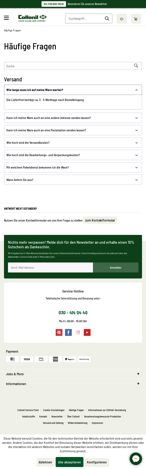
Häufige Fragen (76, 410)
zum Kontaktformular (100, 220)
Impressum (97, 422)
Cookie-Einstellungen (53, 410)
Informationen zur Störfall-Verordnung (107, 410)
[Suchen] (107, 19)
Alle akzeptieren (69, 462)
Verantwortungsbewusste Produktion (102, 416)
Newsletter (57, 416)
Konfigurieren (97, 462)
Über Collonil (73, 416)
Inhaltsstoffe (28, 416)
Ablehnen (45, 462)
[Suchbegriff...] (88, 18)
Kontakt (43, 416)
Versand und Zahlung (53, 422)
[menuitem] (10, 19)
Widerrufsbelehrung (77, 422)
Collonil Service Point (28, 410)
